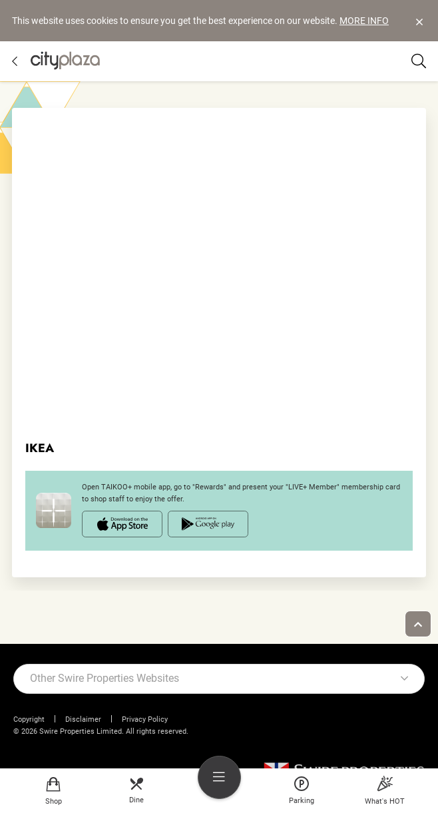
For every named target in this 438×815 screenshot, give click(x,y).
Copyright (29, 719)
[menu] (219, 777)
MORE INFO (364, 20)
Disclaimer (83, 719)
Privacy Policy (145, 719)
